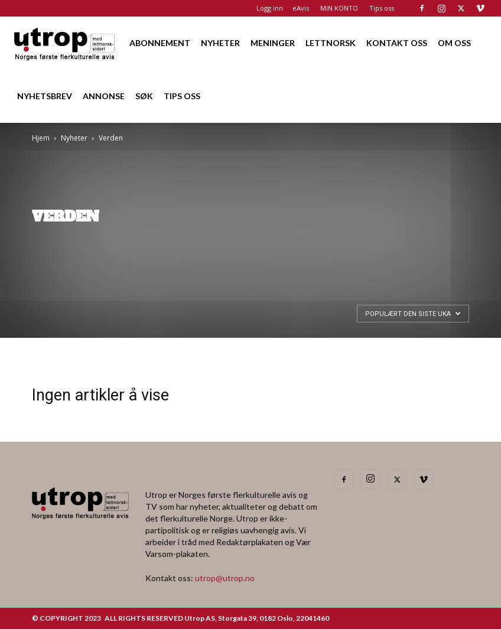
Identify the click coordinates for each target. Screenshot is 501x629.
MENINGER (272, 43)
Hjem (41, 138)
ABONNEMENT (159, 43)
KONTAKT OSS (396, 43)
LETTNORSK (330, 43)
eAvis (300, 8)
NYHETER (220, 43)
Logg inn (269, 8)
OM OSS (454, 43)
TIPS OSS (182, 96)
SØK (144, 96)
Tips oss (381, 8)
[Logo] (65, 42)
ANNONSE (104, 96)
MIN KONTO (339, 8)
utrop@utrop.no (225, 578)
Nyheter (74, 138)
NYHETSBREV (44, 96)
